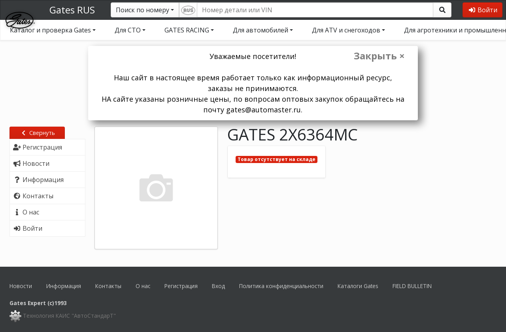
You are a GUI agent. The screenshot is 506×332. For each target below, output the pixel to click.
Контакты (108, 286)
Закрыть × (379, 56)
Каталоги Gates (358, 286)
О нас (143, 286)
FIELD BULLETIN (412, 286)
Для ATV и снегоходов (346, 30)
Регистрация (181, 286)
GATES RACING (186, 30)
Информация (63, 286)
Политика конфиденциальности (281, 286)
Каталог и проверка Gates (50, 30)
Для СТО (128, 30)
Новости (20, 286)
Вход (218, 286)
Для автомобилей (260, 30)
